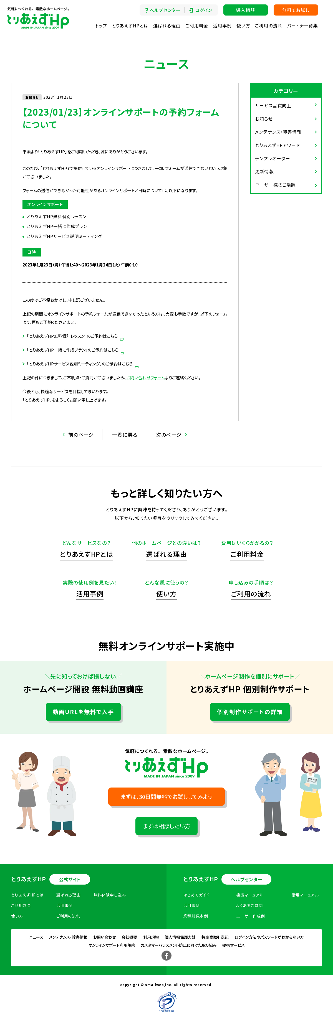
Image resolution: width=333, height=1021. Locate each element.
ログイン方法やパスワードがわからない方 (269, 937)
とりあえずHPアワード (277, 145)
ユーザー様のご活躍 (275, 184)
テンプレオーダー (272, 158)
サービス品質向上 (273, 105)
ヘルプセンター (165, 10)
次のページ (169, 434)
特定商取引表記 (215, 937)
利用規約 (151, 937)
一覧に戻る (125, 434)
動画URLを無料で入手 (83, 712)
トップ (101, 25)
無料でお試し (295, 10)
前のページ (81, 434)
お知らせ (264, 118)
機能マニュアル (249, 895)
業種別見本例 (195, 916)
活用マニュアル (305, 895)
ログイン (203, 10)
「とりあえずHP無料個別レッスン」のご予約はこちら (72, 336)
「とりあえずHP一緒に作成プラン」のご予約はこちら (72, 350)
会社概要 (129, 937)
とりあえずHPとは (130, 25)
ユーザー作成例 (250, 916)
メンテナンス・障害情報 (278, 131)
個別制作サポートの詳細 (250, 712)
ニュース (36, 937)
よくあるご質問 (249, 905)
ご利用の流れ (268, 25)
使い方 (243, 25)
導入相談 (245, 10)
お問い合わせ (104, 937)
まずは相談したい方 (166, 826)
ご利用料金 (196, 25)
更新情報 (264, 171)
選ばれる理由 (167, 25)
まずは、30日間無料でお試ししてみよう (166, 797)
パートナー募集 (302, 25)
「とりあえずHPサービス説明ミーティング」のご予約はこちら (80, 364)
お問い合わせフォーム (145, 377)
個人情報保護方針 (180, 937)
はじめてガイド (196, 895)
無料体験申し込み (110, 895)
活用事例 (222, 25)
